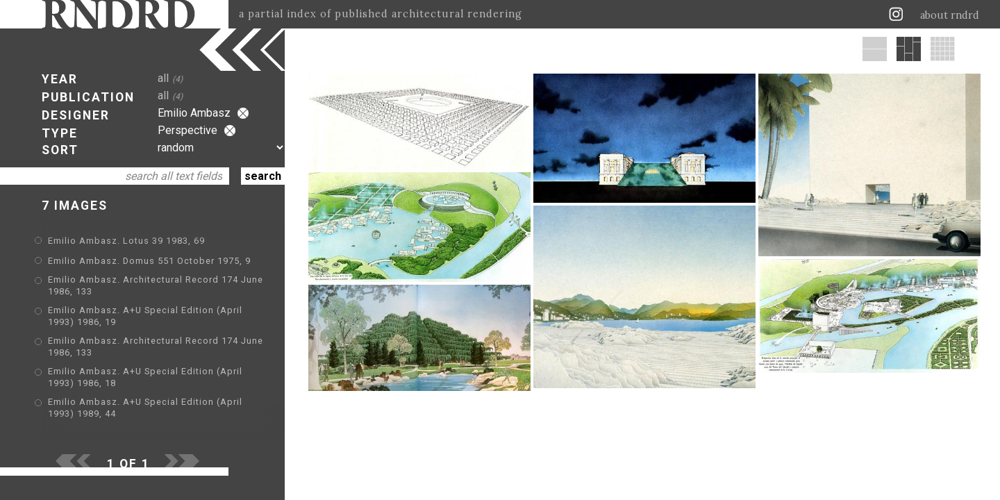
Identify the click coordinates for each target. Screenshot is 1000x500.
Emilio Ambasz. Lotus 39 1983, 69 (126, 240)
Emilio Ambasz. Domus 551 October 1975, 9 (149, 261)
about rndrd (949, 15)
